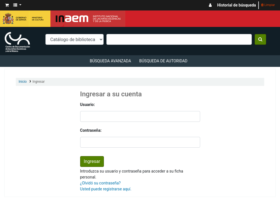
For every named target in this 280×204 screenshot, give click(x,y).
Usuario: (87, 104)
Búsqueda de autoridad (163, 61)
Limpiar (268, 5)
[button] (7, 5)
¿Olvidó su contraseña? (100, 183)
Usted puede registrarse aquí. (106, 189)
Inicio (23, 82)
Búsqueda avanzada (110, 61)
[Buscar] (260, 39)
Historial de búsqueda (236, 5)
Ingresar (38, 82)
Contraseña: (91, 130)
